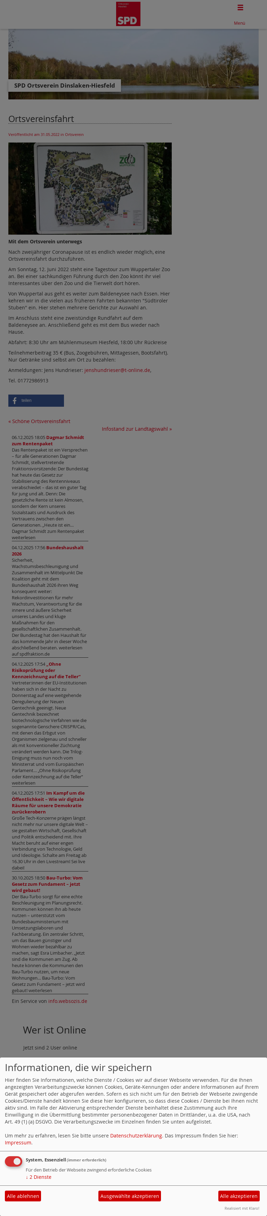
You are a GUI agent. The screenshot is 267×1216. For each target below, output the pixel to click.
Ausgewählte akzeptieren (129, 1196)
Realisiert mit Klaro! (242, 1208)
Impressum (18, 1142)
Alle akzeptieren (239, 1196)
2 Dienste (38, 1177)
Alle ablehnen (23, 1196)
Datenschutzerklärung (136, 1135)
